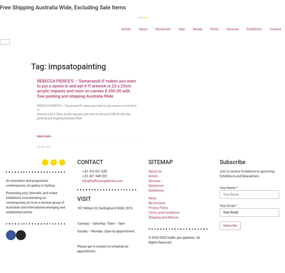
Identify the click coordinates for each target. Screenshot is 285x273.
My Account (157, 203)
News (153, 198)
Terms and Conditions (164, 212)
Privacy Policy (158, 208)
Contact (275, 29)
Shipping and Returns (164, 217)
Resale (197, 29)
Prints (214, 29)
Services (232, 29)
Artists (126, 29)
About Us (155, 171)
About (143, 29)
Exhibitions (254, 29)
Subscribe (230, 225)
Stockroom (163, 29)
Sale (182, 29)
